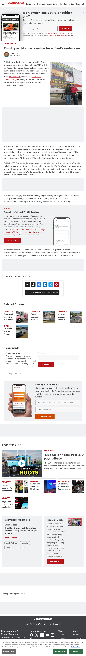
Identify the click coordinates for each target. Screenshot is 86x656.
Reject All (75, 651)
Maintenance (64, 481)
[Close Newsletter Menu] (83, 12)
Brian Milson (14, 76)
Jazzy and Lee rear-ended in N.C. (62, 317)
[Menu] (3, 3)
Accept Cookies (60, 651)
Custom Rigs (49, 451)
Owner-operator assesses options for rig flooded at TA (36, 317)
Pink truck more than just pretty (8, 317)
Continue (46, 364)
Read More (55, 561)
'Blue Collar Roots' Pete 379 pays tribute (64, 456)
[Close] (82, 642)
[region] (43, 647)
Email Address (44, 353)
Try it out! (12, 240)
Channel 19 (10, 43)
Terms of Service (64, 35)
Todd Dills (14, 53)
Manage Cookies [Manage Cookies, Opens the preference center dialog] (8, 651)
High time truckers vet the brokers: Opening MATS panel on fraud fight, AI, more (7, 504)
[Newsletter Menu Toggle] (83, 3)
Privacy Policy (52, 35)
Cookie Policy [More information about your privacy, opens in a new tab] (75, 647)
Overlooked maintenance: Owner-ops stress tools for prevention (64, 487)
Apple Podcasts (11, 543)
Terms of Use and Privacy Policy (57, 33)
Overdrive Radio (6, 498)
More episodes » (11, 538)
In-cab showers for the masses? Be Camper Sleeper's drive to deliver (7, 488)
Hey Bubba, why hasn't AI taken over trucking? (35, 487)
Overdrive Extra (6, 482)
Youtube (25, 543)
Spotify (9, 547)
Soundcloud (20, 547)
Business (34, 481)
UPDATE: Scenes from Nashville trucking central (8, 331)
